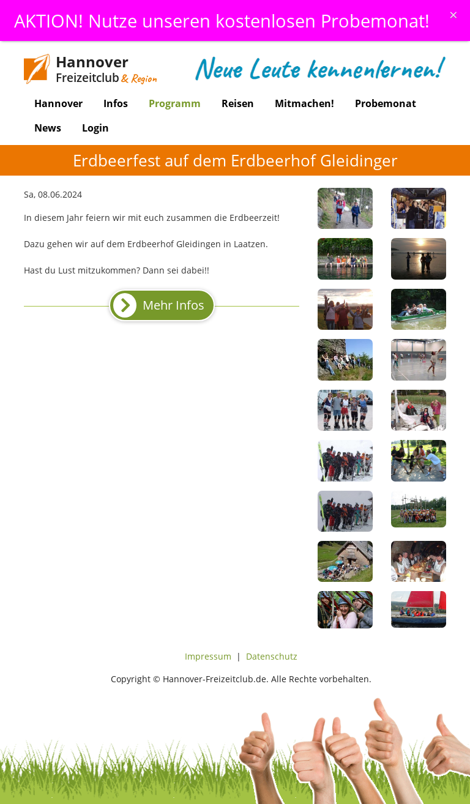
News (47, 128)
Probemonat (385, 103)
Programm (175, 103)
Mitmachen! (304, 103)
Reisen (238, 103)
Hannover (58, 103)
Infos (115, 103)
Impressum (208, 656)
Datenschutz (271, 656)
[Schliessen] (453, 14)
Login (95, 128)
